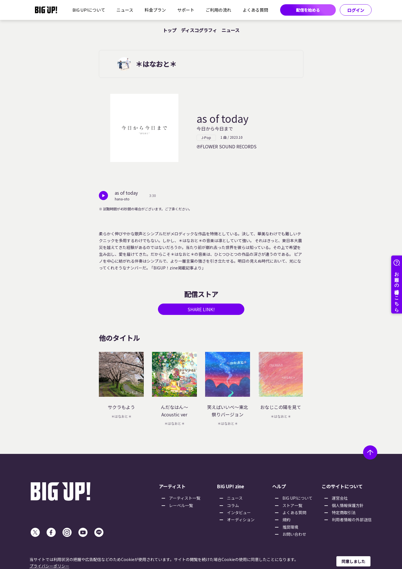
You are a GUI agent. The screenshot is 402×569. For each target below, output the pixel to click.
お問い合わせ (294, 534)
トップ (169, 30)
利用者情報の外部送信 (352, 519)
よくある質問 (255, 10)
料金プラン (155, 10)
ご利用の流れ (218, 10)
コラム (233, 505)
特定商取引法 (344, 512)
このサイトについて (342, 486)
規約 (286, 519)
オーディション (241, 519)
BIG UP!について (88, 10)
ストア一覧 (292, 505)
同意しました (353, 561)
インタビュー (239, 512)
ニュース (124, 10)
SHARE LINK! (201, 309)
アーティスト (172, 486)
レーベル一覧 (181, 505)
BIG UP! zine (230, 486)
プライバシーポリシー (49, 566)
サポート (185, 10)
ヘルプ (279, 486)
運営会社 (340, 498)
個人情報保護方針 (348, 505)
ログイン (355, 10)
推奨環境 (290, 527)
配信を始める (308, 10)
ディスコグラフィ (199, 30)
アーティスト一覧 (184, 498)
